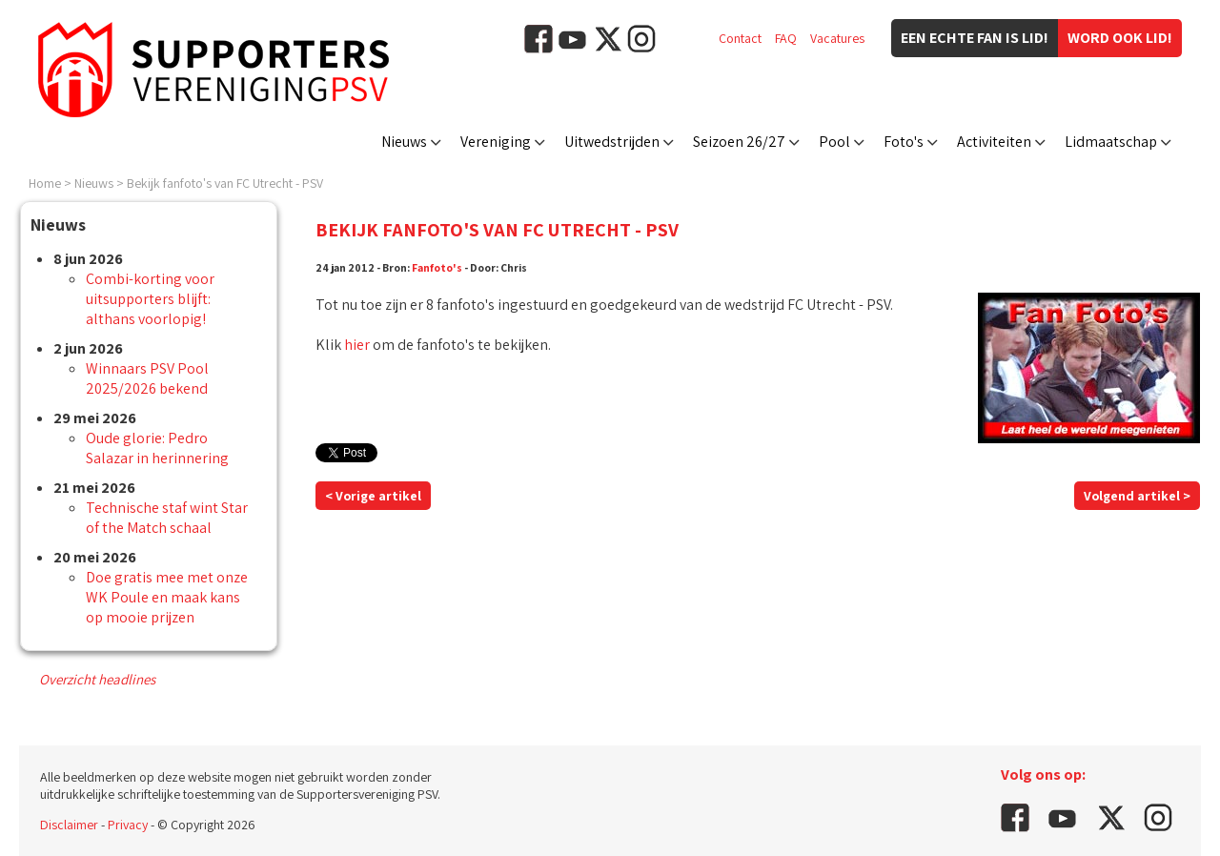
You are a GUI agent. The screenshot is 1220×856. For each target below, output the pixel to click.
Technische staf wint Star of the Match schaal (167, 518)
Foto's (904, 142)
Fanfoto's (437, 267)
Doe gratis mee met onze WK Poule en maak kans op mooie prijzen (167, 597)
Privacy (128, 824)
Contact (740, 38)
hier (357, 345)
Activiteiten (994, 142)
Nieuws (404, 142)
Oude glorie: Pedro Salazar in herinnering (157, 448)
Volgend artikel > (1137, 495)
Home (45, 183)
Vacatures (837, 38)
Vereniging (495, 142)
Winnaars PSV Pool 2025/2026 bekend (147, 378)
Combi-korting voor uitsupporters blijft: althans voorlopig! (150, 299)
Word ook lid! (1120, 38)
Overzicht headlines (97, 679)
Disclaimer (69, 824)
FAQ (786, 38)
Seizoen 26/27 (739, 142)
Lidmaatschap (1111, 142)
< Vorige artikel (373, 495)
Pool (834, 142)
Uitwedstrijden (612, 142)
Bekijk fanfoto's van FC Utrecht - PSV (225, 183)
